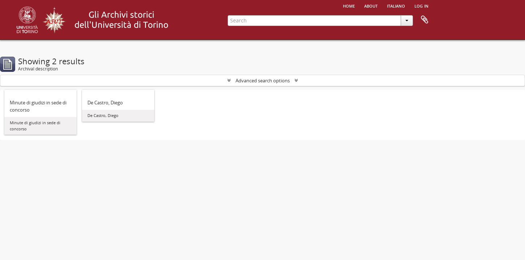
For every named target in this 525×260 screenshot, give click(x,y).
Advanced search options (262, 80)
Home (349, 5)
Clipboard (425, 20)
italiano (396, 5)
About (371, 5)
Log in (421, 5)
